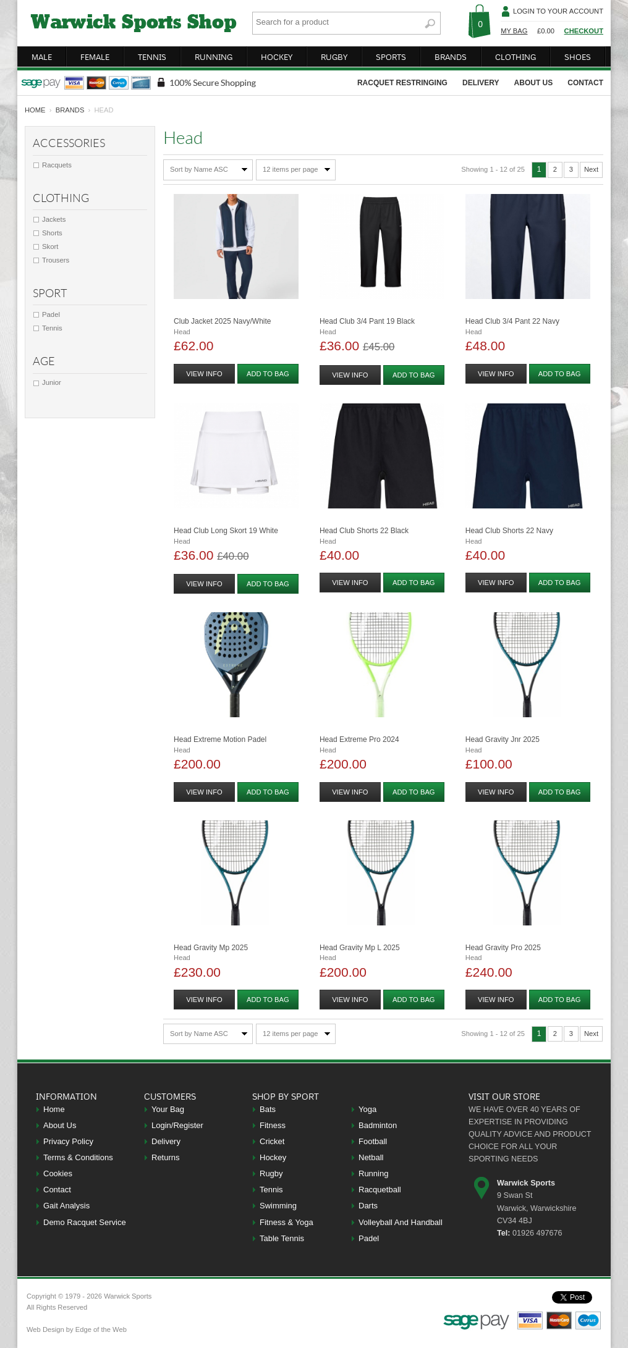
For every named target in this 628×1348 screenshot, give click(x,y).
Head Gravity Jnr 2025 (502, 739)
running (213, 57)
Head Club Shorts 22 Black (364, 530)
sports (391, 57)
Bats (268, 1109)
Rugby (271, 1173)
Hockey (273, 1157)
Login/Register (177, 1125)
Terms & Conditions (78, 1157)
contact (585, 82)
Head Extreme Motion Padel (220, 739)
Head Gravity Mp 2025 (211, 947)
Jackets (54, 219)
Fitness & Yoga (286, 1222)
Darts (368, 1205)
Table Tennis (282, 1238)
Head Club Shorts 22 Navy (509, 530)
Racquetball (380, 1189)
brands (451, 57)
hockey (276, 57)
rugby (334, 57)
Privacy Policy (68, 1141)
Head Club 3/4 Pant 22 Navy (512, 321)
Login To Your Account (558, 11)
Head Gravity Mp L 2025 (360, 947)
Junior (51, 382)
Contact (57, 1189)
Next (591, 169)
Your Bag (167, 1109)
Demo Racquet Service (84, 1222)
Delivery (165, 1141)
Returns (165, 1157)
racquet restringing (402, 82)
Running (373, 1173)
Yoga (367, 1109)
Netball (371, 1157)
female (94, 57)
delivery (480, 82)
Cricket (272, 1141)
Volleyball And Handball (401, 1222)
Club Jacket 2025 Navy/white (222, 321)
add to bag (268, 373)
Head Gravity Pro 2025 (503, 947)
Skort (50, 246)
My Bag (514, 31)
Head (182, 331)
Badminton (378, 1125)
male (42, 57)
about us (533, 82)
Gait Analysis (66, 1205)
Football (373, 1141)
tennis (152, 57)
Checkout (583, 31)
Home (54, 1109)
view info (204, 373)
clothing (515, 57)
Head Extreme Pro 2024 (359, 739)
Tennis (52, 328)
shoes (577, 57)
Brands (70, 110)
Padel (51, 314)
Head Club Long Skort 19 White (226, 530)
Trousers (55, 260)
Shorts (52, 233)
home (35, 110)
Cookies (57, 1173)
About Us (59, 1125)
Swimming (278, 1205)
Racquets (57, 165)
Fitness (273, 1125)
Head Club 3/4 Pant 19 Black (367, 321)
